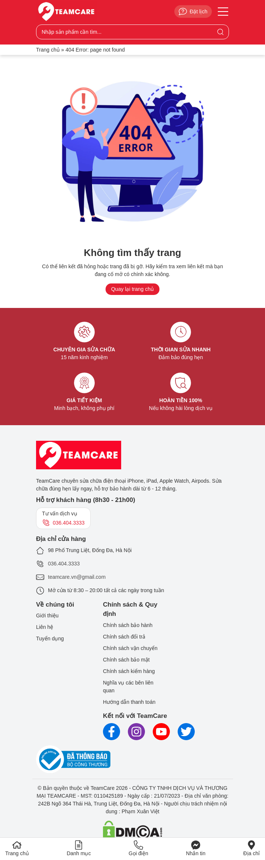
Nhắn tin (195, 848)
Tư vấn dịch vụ (63, 519)
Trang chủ (48, 50)
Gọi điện (138, 848)
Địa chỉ (251, 848)
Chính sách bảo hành (127, 625)
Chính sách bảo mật (126, 660)
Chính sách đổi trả (124, 637)
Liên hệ (44, 627)
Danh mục (79, 848)
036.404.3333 (64, 564)
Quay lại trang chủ (132, 289)
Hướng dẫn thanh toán (129, 702)
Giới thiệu (47, 615)
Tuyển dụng (50, 638)
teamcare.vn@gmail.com (77, 577)
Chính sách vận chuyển (130, 648)
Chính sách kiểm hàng (129, 671)
